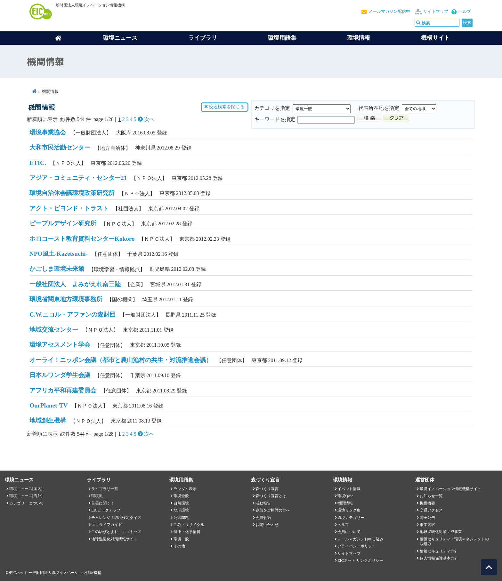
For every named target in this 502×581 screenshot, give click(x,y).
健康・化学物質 (187, 531)
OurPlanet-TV (48, 405)
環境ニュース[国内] (26, 489)
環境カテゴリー (350, 517)
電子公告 (427, 517)
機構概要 (427, 503)
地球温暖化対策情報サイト (114, 539)
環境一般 (181, 539)
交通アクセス (431, 510)
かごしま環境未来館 (56, 268)
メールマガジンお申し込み (360, 539)
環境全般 (181, 496)
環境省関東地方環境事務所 (65, 299)
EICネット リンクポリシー (360, 560)
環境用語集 (282, 38)
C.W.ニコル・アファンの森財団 (72, 314)
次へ (146, 119)
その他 (179, 546)
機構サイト (435, 38)
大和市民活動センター (59, 147)
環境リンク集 (348, 510)
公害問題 (181, 517)
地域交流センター (53, 329)
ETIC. (37, 162)
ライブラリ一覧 (104, 489)
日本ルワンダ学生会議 (59, 375)
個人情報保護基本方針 (439, 558)
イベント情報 (348, 489)
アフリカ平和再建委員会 (62, 390)
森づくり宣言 (267, 489)
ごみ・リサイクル (189, 524)
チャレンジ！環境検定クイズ (116, 517)
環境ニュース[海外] (26, 496)
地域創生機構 (47, 420)
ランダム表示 (185, 489)
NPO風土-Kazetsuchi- (58, 253)
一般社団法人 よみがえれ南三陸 (75, 284)
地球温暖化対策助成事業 (441, 531)
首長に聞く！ (102, 503)
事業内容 (427, 524)
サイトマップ (435, 11)
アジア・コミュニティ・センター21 (78, 177)
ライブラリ (202, 38)
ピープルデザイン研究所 (62, 223)
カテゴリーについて (26, 503)
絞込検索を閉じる (224, 106)
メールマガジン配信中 (389, 11)
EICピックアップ (105, 510)
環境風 (97, 496)
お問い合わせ (267, 524)
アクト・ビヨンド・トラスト (69, 208)
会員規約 (263, 517)
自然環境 (181, 503)
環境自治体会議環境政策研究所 (72, 193)
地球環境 (181, 510)
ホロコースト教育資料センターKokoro (82, 238)
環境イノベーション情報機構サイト (450, 489)
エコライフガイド (106, 524)
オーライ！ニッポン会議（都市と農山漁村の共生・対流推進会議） (120, 360)
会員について (348, 531)
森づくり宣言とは (270, 496)
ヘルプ (464, 11)
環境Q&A (345, 496)
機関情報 (345, 503)
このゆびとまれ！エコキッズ (116, 531)
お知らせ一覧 (431, 496)
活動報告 (263, 503)
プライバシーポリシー (356, 546)
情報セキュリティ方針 (439, 551)
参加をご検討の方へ (272, 510)
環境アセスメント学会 (59, 344)
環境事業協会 (47, 132)
